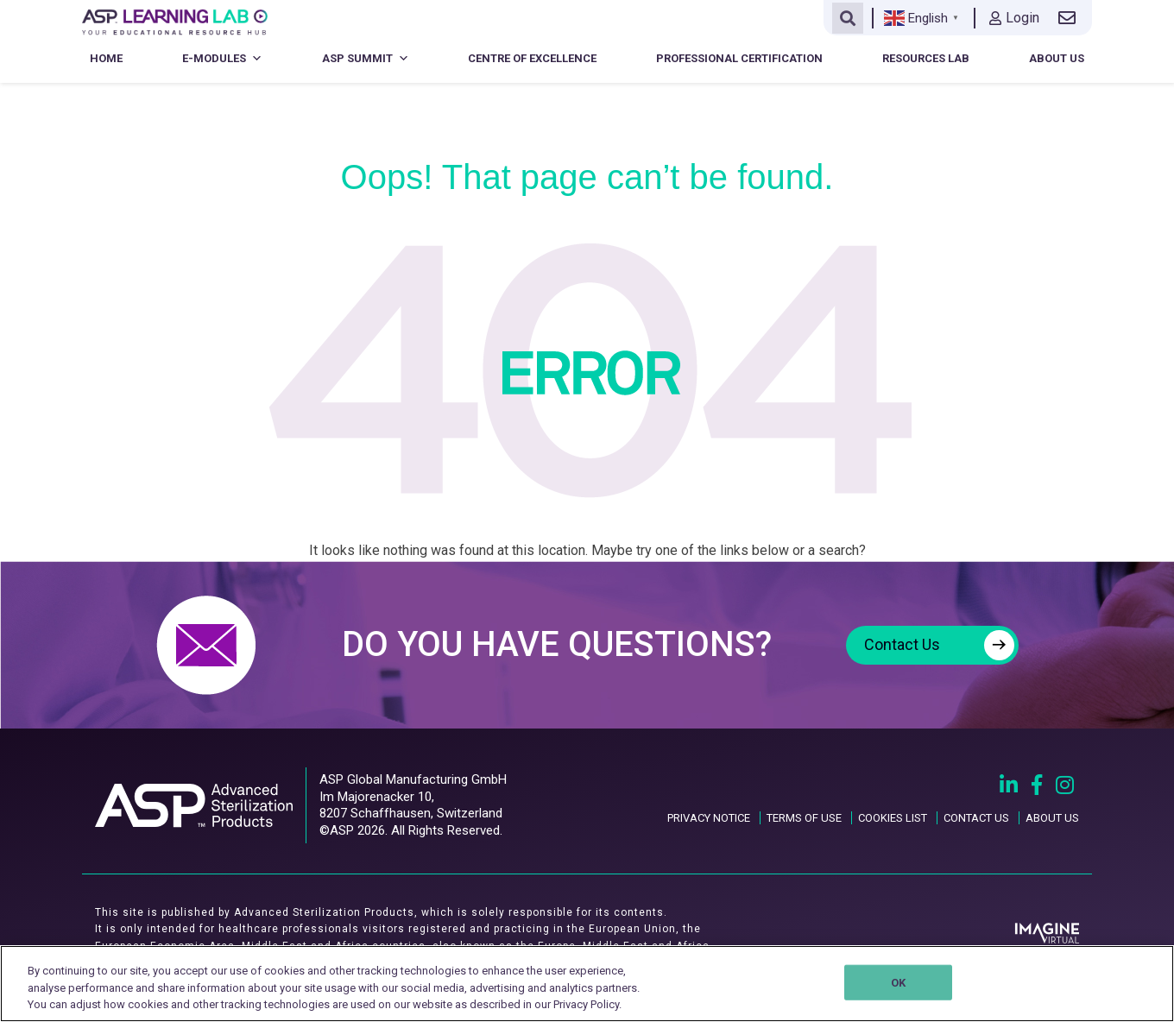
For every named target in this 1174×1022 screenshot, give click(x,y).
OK (898, 981)
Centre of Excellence (532, 58)
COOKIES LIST (892, 817)
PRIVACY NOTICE (708, 817)
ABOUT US (1052, 817)
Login (1014, 17)
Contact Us (939, 645)
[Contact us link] (1070, 18)
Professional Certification (739, 58)
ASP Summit (365, 58)
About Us (1056, 58)
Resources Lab (925, 58)
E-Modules (222, 58)
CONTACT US (976, 817)
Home (106, 58)
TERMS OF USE (804, 817)
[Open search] (847, 18)
